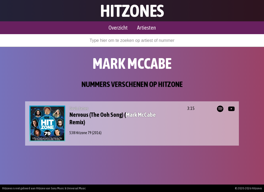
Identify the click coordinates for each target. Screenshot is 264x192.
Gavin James (78, 108)
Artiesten (146, 28)
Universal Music (76, 188)
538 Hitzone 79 (80, 133)
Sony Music (57, 188)
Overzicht (118, 28)
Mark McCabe (141, 114)
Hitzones (132, 11)
